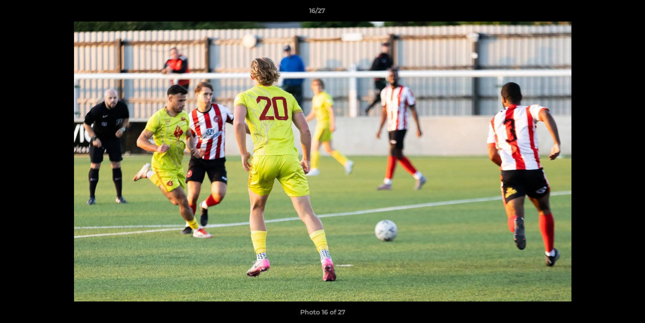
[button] (607, 13)
